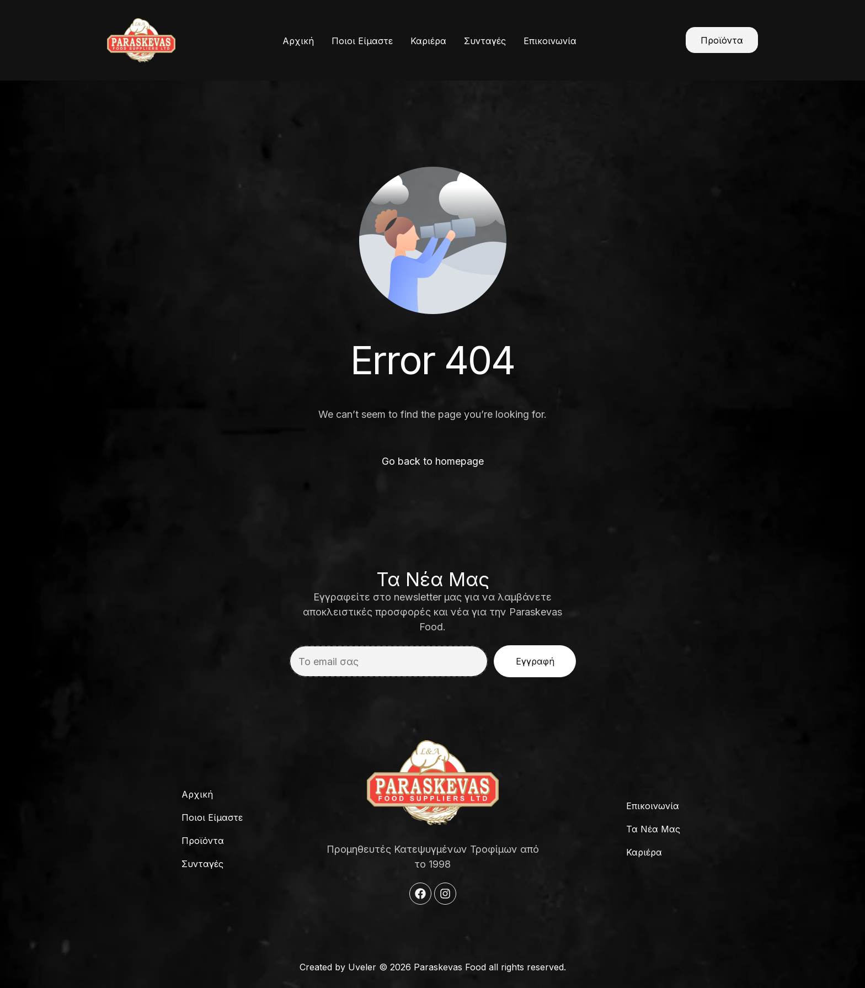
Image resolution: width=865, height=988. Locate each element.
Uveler (362, 967)
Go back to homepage (433, 461)
